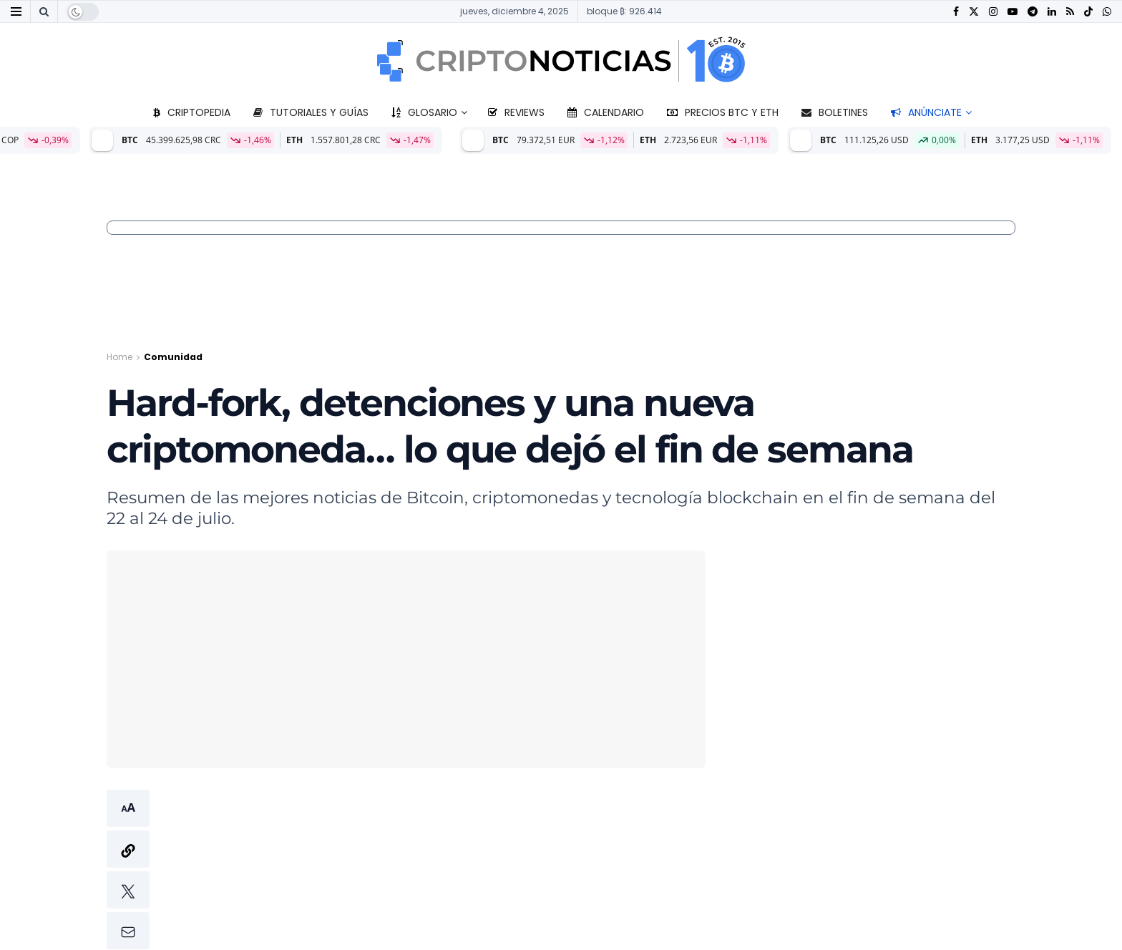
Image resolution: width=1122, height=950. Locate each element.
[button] (128, 869)
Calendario (605, 112)
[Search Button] (44, 11)
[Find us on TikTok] (1088, 12)
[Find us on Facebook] (956, 12)
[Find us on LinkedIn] (1052, 12)
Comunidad (173, 357)
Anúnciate (926, 112)
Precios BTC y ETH (723, 112)
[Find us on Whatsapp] (1107, 12)
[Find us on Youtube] (1013, 12)
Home (119, 357)
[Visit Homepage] (561, 61)
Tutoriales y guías (311, 112)
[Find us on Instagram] (993, 12)
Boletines (834, 112)
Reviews (516, 112)
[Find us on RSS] (1070, 12)
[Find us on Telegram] (1033, 12)
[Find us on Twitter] (974, 12)
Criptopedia (191, 112)
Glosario (424, 112)
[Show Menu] (16, 11)
